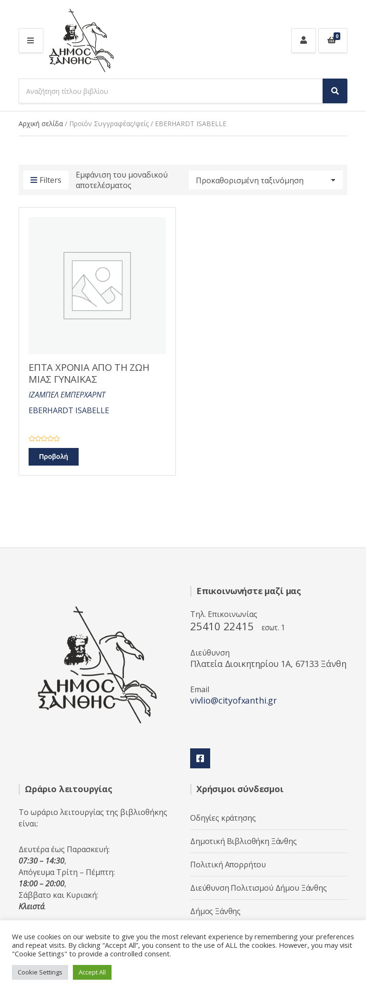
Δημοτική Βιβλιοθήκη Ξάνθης (243, 841)
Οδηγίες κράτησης (222, 818)
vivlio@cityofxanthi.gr (233, 700)
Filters (45, 180)
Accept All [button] (92, 972)
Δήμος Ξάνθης (215, 911)
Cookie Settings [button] (40, 972)
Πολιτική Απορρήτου (228, 864)
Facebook (200, 758)
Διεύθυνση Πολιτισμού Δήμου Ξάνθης (258, 888)
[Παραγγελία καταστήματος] (266, 179)
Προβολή (53, 456)
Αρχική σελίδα (41, 123)
